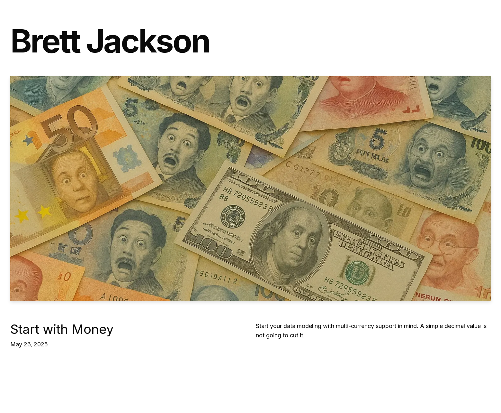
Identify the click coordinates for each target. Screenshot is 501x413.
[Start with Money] (250, 188)
